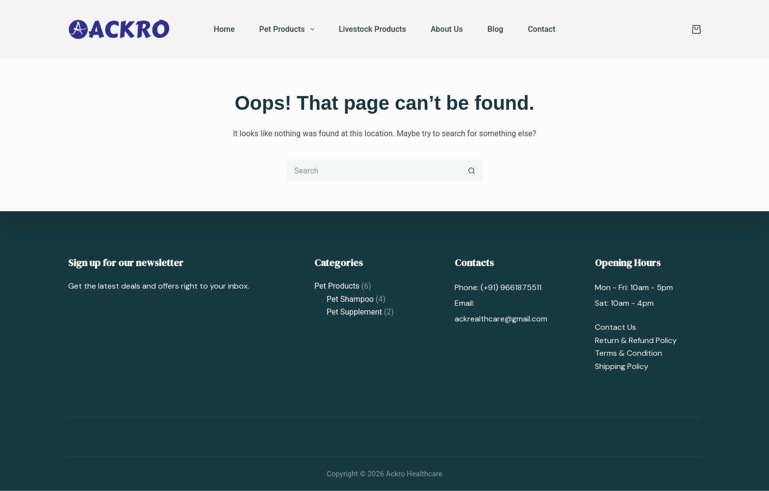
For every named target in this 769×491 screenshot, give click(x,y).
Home (224, 29)
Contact (541, 29)
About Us (447, 29)
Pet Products (288, 29)
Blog (495, 29)
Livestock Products (372, 29)
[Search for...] (373, 171)
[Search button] (472, 171)
